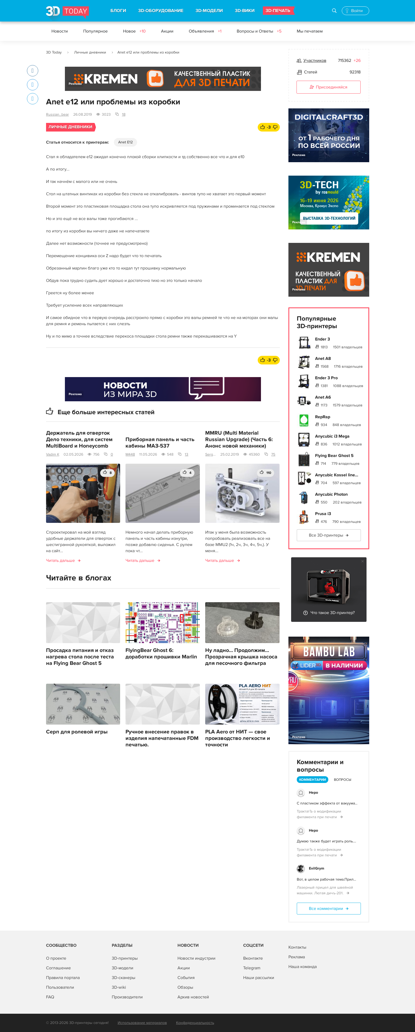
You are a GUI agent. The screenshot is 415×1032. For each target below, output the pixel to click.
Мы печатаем (310, 31)
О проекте (56, 958)
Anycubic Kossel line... (336, 475)
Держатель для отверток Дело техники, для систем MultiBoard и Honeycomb (79, 439)
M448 (130, 454)
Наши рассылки (258, 977)
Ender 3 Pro (326, 378)
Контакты (297, 947)
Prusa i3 (323, 513)
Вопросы (342, 780)
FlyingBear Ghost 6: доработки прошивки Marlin (161, 653)
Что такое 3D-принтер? (333, 612)
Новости (59, 31)
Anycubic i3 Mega (332, 436)
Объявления (205, 31)
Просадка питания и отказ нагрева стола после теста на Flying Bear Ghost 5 (80, 656)
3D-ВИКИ (244, 10)
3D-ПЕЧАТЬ (278, 10)
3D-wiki (119, 987)
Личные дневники (90, 52)
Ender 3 (322, 339)
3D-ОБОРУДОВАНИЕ (160, 10)
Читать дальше (60, 560)
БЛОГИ (118, 10)
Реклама (75, 84)
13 (186, 454)
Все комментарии (326, 908)
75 (273, 454)
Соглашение (58, 968)
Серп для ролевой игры (77, 732)
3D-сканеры (123, 977)
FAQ (50, 997)
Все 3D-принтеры (326, 535)
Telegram (251, 968)
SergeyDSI (210, 454)
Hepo (313, 792)
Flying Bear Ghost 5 (334, 455)
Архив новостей (193, 997)
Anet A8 (323, 358)
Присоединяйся (328, 87)
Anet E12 (125, 142)
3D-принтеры (125, 958)
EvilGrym (316, 868)
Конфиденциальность (195, 1022)
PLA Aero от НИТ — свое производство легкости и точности (237, 738)
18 (123, 114)
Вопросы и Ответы (259, 31)
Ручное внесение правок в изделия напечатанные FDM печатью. (161, 738)
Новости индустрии (196, 958)
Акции (167, 31)
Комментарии (312, 780)
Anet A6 (323, 397)
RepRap (322, 417)
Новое (134, 31)
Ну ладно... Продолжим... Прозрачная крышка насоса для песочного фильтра (241, 656)
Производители (127, 997)
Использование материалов (142, 1022)
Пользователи (60, 987)
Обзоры (185, 987)
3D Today (54, 52)
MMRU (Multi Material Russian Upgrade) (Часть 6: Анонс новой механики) (239, 439)
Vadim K (52, 454)
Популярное (95, 31)
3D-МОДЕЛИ (209, 10)
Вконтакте (253, 958)
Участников (315, 60)
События (186, 977)
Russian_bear (57, 114)
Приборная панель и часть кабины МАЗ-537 (159, 442)
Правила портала (63, 977)
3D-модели (122, 968)
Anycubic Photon (331, 494)
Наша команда (302, 966)
